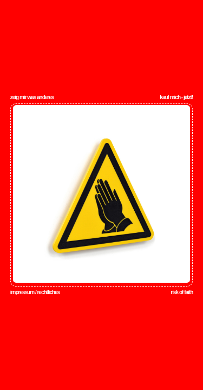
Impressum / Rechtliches (35, 292)
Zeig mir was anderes (32, 97)
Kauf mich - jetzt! (176, 97)
